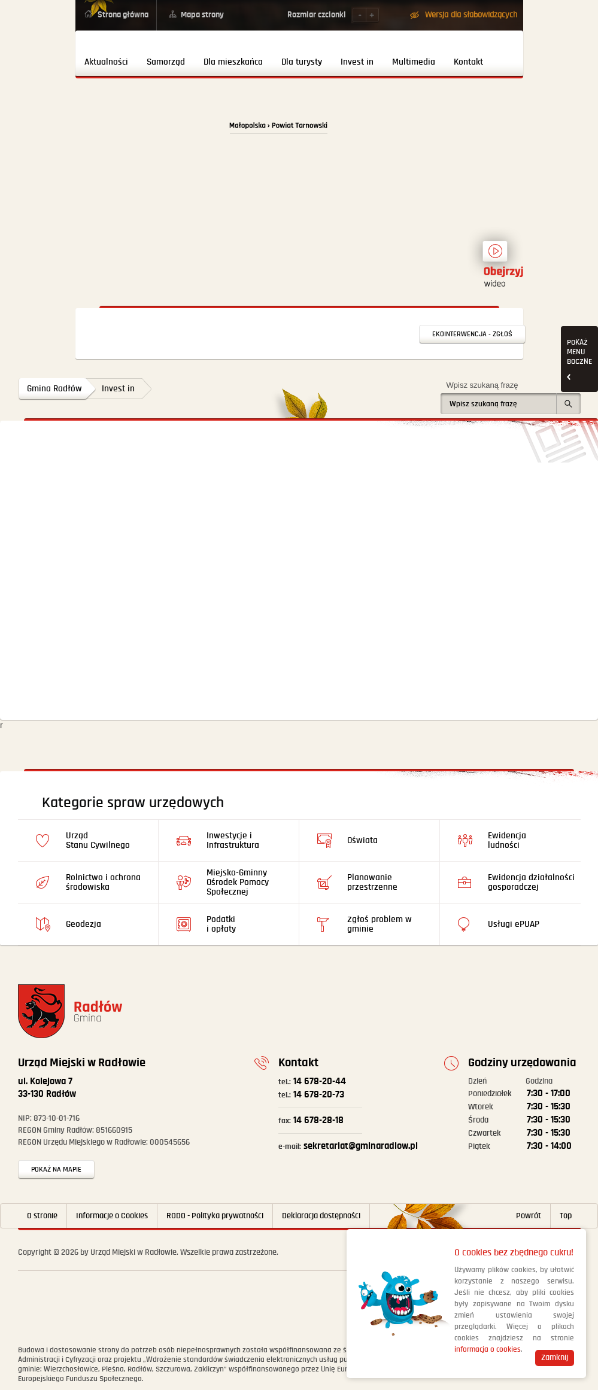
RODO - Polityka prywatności (214, 1215)
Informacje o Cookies (112, 1215)
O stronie (42, 1215)
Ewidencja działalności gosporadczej (531, 882)
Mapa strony (202, 15)
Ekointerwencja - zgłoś (472, 334)
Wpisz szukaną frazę (482, 385)
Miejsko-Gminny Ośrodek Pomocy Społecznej (238, 882)
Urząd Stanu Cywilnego (98, 840)
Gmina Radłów (54, 388)
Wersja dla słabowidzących (471, 15)
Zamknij (554, 1357)
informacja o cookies (487, 1350)
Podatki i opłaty (221, 924)
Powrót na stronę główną (145, 133)
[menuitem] (106, 53)
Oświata (362, 840)
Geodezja (83, 924)
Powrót (528, 1215)
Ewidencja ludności (507, 840)
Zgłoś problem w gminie (379, 924)
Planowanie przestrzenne (372, 882)
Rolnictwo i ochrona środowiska (103, 882)
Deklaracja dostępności (321, 1215)
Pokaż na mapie (56, 1169)
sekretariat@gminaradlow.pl (348, 1146)
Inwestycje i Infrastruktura (233, 840)
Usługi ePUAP (513, 924)
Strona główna (123, 15)
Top (566, 1215)
